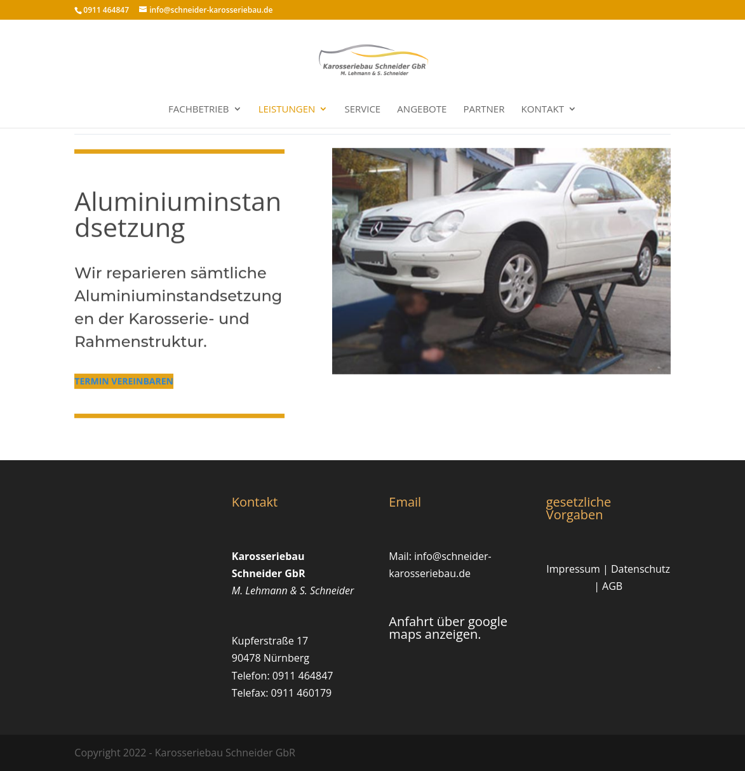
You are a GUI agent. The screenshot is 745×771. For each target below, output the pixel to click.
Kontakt (542, 109)
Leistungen (287, 109)
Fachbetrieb (198, 109)
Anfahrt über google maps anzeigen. (448, 628)
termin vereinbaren (123, 373)
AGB (612, 586)
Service (362, 109)
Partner (484, 109)
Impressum (573, 569)
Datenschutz (640, 569)
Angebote (421, 109)
